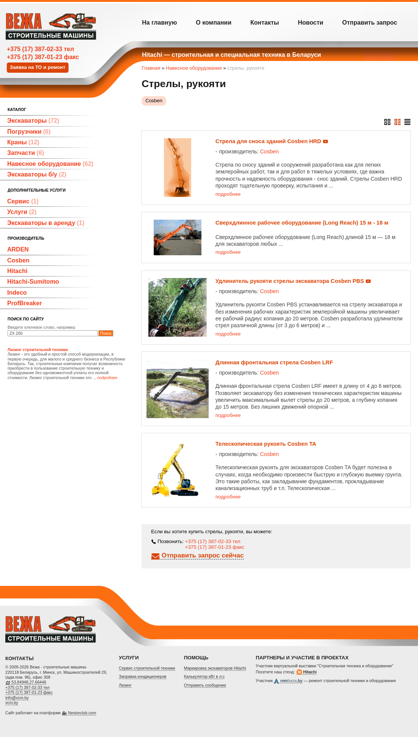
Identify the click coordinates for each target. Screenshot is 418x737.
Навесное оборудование (50, 164)
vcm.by (11, 702)
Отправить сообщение (205, 685)
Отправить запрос (369, 22)
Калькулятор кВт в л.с (204, 676)
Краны (23, 142)
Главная (151, 68)
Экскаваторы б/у (36, 174)
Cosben (18, 260)
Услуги (21, 212)
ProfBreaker (24, 303)
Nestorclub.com (82, 712)
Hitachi (17, 271)
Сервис (23, 201)
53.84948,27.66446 (28, 682)
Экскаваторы (33, 120)
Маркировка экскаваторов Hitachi (215, 668)
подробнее (228, 194)
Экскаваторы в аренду (45, 223)
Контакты (264, 22)
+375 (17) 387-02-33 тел (40, 49)
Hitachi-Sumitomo (33, 281)
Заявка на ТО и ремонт (38, 67)
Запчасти (25, 153)
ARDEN (18, 249)
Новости (310, 22)
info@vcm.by (17, 697)
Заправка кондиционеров (143, 676)
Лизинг (125, 685)
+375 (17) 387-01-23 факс (43, 57)
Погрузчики (29, 131)
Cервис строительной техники (147, 668)
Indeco (17, 292)
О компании (213, 22)
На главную (159, 22)
